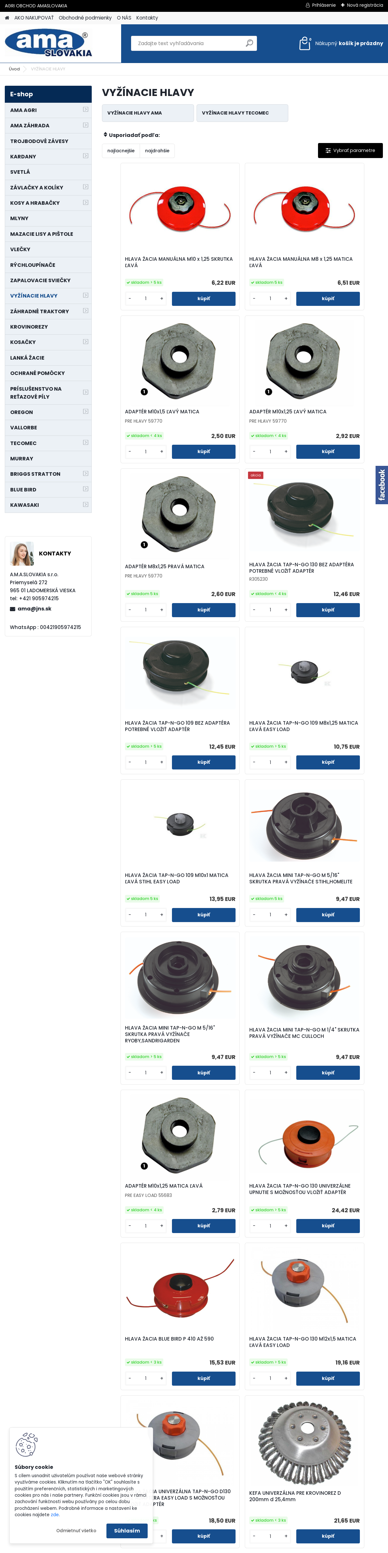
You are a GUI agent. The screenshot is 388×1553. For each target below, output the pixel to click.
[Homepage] (7, 18)
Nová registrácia (365, 5)
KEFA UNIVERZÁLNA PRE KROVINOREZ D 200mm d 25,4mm (326, 1059)
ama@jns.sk (34, 608)
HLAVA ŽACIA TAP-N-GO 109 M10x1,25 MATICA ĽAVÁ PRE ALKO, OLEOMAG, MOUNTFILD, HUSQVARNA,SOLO (195, 1389)
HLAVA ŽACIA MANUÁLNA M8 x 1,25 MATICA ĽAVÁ (239, 262)
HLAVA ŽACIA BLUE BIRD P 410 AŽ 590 (335, 897)
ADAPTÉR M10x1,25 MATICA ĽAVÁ (148, 894)
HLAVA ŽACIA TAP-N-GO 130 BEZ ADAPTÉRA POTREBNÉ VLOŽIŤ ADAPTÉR (335, 418)
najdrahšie (157, 150)
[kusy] (123, 299)
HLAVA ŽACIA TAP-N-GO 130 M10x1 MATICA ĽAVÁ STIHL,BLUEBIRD (237, 1223)
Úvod (14, 69)
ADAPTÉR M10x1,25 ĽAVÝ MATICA (147, 416)
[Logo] (49, 44)
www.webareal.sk (219, 1547)
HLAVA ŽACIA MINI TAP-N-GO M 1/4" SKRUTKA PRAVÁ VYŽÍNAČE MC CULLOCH (334, 741)
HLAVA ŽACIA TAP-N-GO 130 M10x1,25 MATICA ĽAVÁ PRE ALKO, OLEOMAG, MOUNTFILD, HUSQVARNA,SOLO (336, 1225)
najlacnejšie (121, 150)
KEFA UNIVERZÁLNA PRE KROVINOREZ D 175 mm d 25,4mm (139, 1223)
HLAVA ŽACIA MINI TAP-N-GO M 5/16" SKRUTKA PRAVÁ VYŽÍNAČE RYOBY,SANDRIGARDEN (242, 741)
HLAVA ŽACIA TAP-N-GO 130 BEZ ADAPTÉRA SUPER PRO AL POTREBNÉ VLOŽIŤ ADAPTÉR (288, 1388)
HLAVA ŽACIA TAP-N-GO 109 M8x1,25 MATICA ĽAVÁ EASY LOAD (237, 583)
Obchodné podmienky (85, 17)
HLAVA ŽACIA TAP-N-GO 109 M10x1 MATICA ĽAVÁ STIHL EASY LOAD (334, 583)
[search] (249, 45)
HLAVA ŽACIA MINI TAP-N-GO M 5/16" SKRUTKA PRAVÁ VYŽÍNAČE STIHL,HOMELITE (148, 741)
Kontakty (147, 17)
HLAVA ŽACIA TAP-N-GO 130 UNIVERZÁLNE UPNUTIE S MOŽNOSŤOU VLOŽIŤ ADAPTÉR (238, 899)
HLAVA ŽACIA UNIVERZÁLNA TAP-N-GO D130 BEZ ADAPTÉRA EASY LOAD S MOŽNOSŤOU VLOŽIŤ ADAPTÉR (242, 1060)
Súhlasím (127, 1530)
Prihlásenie (324, 5)
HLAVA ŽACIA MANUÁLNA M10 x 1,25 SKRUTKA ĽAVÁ (146, 262)
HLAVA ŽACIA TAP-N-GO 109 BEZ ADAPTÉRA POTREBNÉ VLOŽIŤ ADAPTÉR (148, 583)
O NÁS (124, 17)
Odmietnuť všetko (76, 1531)
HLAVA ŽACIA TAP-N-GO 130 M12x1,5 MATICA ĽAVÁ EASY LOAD (148, 1057)
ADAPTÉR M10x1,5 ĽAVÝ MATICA (333, 259)
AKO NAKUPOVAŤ (34, 17)
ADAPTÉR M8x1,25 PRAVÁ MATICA (242, 416)
